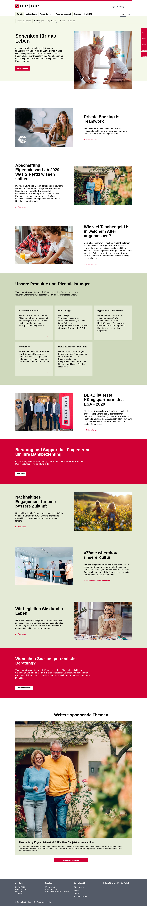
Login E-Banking (119, 7)
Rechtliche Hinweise (44, 902)
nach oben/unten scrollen (144, 903)
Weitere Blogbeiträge (71, 860)
